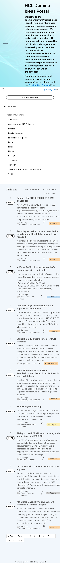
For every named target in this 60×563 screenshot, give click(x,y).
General (32, 460)
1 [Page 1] (26, 536)
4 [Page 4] (39, 536)
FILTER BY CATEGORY (14, 115)
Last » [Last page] (19, 540)
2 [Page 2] (30, 536)
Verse (23, 297)
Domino (24, 225)
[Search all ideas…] (18, 89)
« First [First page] (11, 536)
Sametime (25, 424)
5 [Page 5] (43, 536)
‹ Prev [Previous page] (19, 536)
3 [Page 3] (34, 536)
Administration (34, 225)
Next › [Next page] (11, 540)
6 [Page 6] (48, 536)
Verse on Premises (26, 298)
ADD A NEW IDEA (30, 97)
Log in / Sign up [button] (50, 89)
